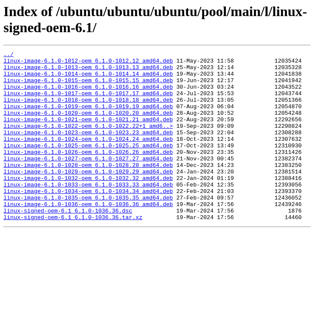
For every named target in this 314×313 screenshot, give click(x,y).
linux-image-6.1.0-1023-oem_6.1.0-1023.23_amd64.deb (88, 149)
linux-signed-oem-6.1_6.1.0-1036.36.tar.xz (72, 251)
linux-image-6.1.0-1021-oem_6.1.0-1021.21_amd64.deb (88, 133)
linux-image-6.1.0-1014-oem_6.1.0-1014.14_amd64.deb (88, 79)
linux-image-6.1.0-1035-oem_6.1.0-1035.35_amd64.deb (88, 227)
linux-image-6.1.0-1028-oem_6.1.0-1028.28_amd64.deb (88, 188)
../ (8, 55)
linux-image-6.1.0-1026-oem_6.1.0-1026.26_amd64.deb (88, 172)
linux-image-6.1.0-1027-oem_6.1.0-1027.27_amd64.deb (88, 180)
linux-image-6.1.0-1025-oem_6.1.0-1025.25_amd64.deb (88, 165)
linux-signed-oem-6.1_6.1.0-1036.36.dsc (67, 243)
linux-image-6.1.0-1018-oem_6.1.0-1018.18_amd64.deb (88, 110)
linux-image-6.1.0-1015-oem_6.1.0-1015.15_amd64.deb (88, 86)
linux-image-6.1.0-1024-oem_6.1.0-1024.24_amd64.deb (88, 157)
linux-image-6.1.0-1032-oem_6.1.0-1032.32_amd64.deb (88, 204)
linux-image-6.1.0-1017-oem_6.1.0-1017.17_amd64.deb (88, 102)
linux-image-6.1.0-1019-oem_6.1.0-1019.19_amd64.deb (88, 118)
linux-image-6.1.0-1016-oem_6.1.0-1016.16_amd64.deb (88, 94)
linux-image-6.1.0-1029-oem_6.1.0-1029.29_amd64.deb (88, 196)
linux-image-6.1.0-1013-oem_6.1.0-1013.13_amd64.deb (88, 71)
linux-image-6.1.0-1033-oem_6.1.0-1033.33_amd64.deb (88, 212)
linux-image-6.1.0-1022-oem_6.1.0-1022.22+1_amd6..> (88, 141)
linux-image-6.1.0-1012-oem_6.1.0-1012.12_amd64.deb (88, 63)
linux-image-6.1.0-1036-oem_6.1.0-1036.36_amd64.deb (88, 235)
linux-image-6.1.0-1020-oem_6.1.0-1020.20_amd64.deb (88, 126)
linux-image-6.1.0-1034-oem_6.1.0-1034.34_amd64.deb (88, 219)
